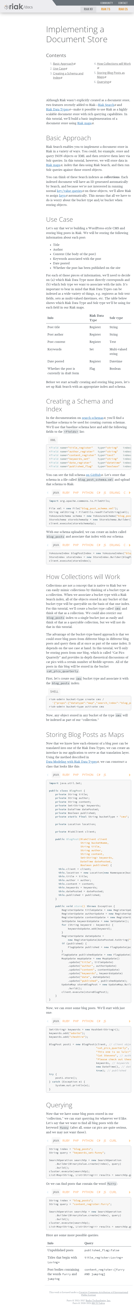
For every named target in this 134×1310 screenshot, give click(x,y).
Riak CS (123, 9)
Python (87, 493)
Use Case (59, 68)
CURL (113, 1141)
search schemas (92, 418)
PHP (76, 493)
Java (56, 493)
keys (62, 195)
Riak (13, 27)
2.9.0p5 (29, 28)
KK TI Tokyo (98, 1303)
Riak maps (84, 123)
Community (106, 3)
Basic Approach (63, 64)
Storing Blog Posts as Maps (111, 75)
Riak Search (106, 105)
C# (98, 493)
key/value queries (69, 191)
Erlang (115, 493)
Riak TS (105, 9)
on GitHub (93, 475)
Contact (123, 3)
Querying (103, 82)
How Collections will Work (114, 64)
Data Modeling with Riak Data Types (71, 761)
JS (105, 493)
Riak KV (88, 9)
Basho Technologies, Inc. (98, 1300)
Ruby (66, 493)
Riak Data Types (57, 109)
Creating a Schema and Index (68, 76)
